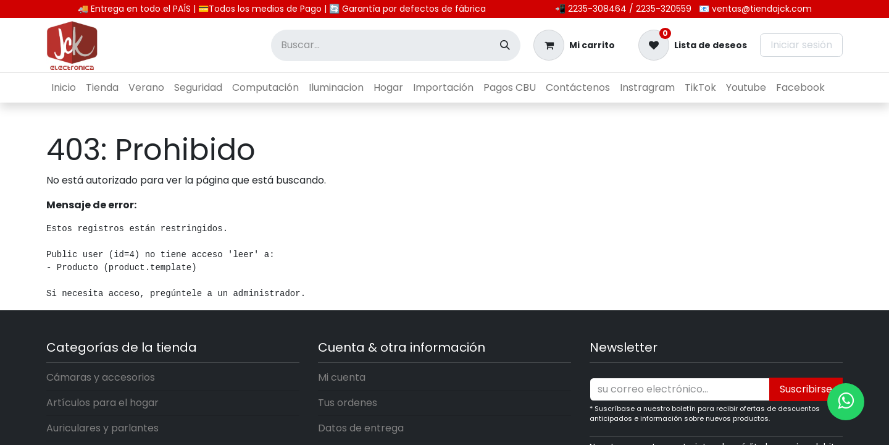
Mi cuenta (341, 377)
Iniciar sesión (801, 45)
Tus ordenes (347, 403)
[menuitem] (63, 87)
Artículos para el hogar (102, 403)
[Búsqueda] (505, 45)
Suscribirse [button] (806, 389)
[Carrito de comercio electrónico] (574, 45)
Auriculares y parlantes (102, 428)
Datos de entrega (361, 428)
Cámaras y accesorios (100, 377)
